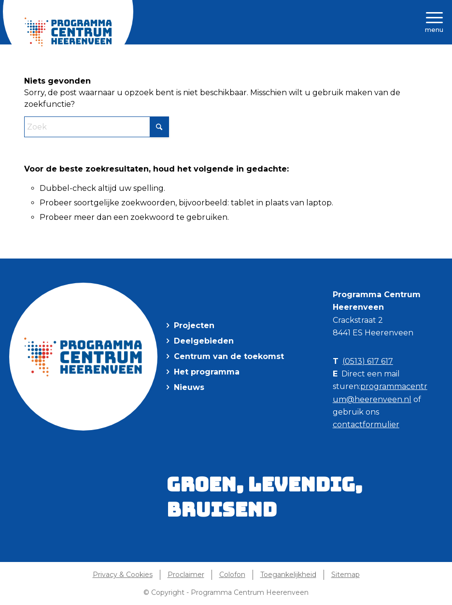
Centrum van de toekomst (229, 356)
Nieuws (189, 387)
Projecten (194, 325)
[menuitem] (125, 575)
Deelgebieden (204, 341)
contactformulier (366, 424)
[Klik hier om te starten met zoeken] (159, 126)
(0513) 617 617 (367, 361)
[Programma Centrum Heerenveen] (68, 32)
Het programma (207, 371)
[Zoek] (96, 126)
